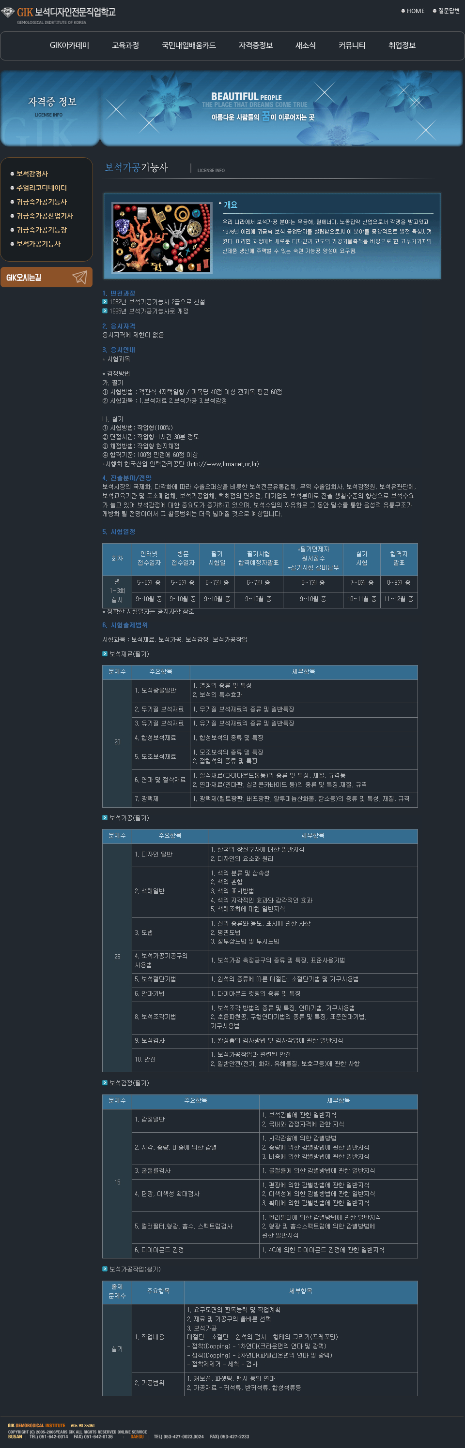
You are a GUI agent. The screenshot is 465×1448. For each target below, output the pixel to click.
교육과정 (125, 46)
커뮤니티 (352, 46)
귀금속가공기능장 (41, 230)
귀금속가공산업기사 (44, 216)
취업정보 (402, 46)
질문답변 (449, 10)
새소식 (305, 46)
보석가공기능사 (38, 244)
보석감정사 (32, 173)
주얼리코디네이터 (41, 188)
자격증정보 (256, 46)
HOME (416, 10)
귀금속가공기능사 (41, 202)
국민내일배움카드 (189, 46)
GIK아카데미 (69, 46)
